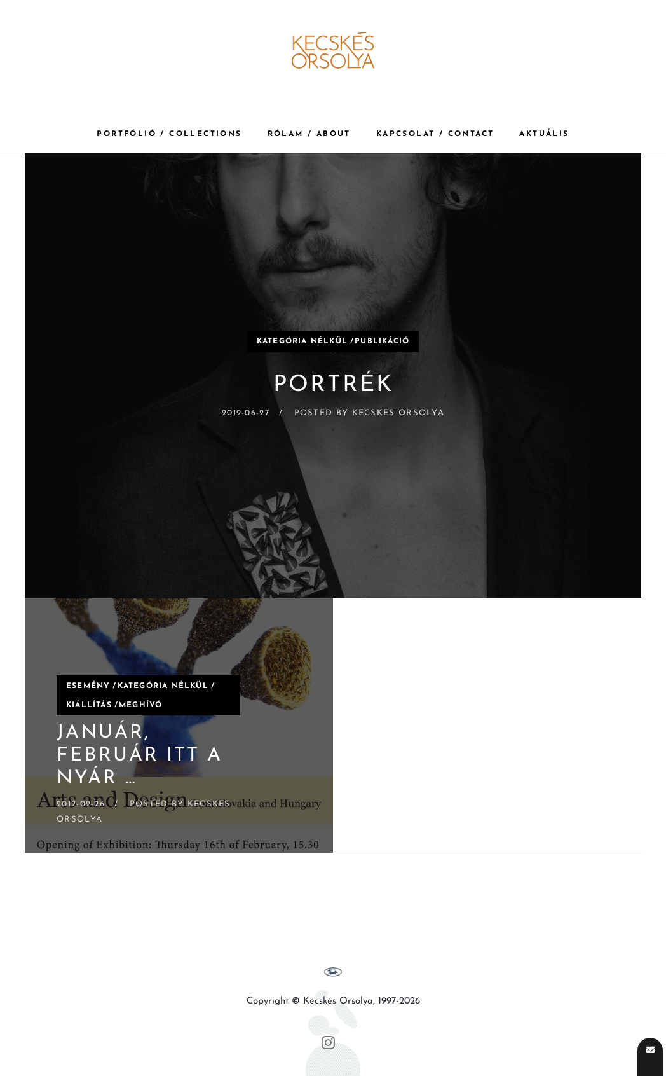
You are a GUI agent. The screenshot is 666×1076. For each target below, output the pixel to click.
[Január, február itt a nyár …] (179, 725)
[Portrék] (333, 375)
